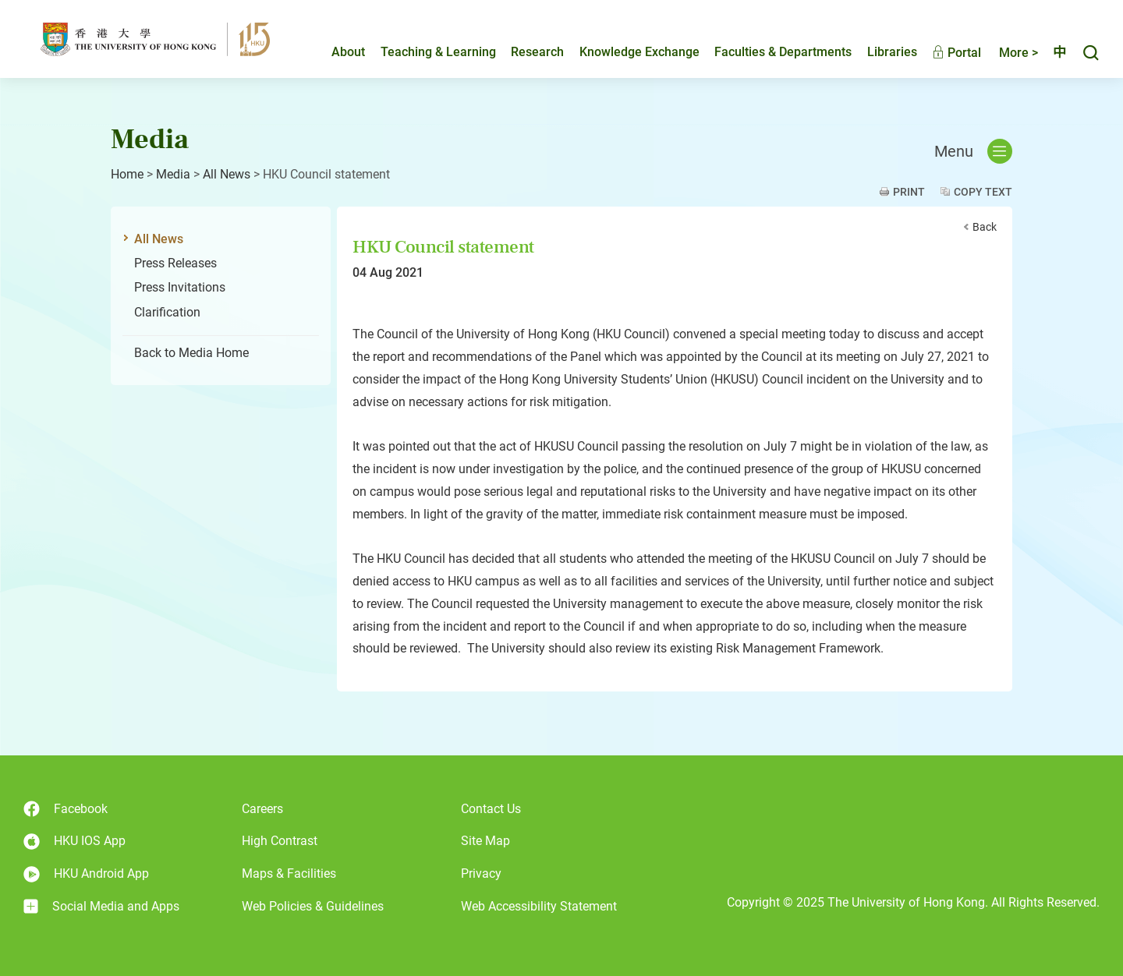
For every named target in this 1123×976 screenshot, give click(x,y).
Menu (973, 151)
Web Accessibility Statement (539, 906)
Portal (943, 52)
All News (226, 174)
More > (1005, 52)
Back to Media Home (191, 352)
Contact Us (491, 808)
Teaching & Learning (425, 51)
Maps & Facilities (289, 873)
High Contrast (279, 840)
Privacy (481, 873)
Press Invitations (179, 287)
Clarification (167, 312)
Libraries (879, 51)
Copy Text (983, 192)
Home (127, 174)
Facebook (65, 809)
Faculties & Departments (769, 51)
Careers (262, 808)
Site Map (485, 840)
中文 (1053, 52)
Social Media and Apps (101, 906)
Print (909, 192)
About (335, 51)
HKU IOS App (74, 841)
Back (984, 227)
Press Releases (175, 263)
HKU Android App (86, 874)
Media (173, 174)
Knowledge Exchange (626, 51)
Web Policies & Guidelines (313, 906)
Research (524, 51)
